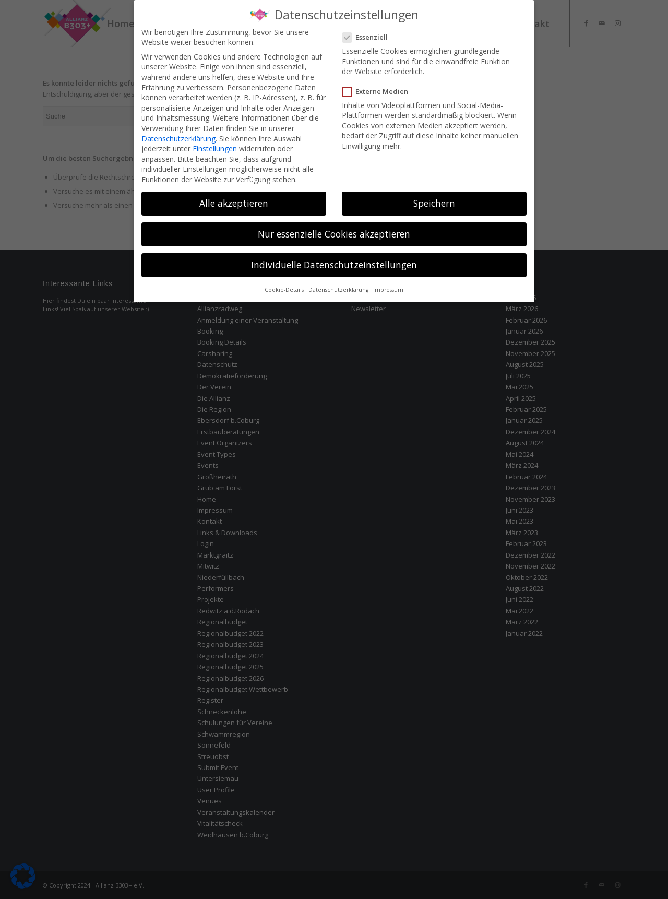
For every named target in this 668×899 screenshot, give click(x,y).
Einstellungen (215, 144)
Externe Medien (379, 86)
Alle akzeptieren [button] (233, 198)
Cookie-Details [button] (284, 284)
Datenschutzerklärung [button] (338, 284)
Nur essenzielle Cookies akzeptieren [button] (334, 229)
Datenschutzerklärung (178, 133)
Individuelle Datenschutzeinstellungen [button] (334, 260)
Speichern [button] (434, 198)
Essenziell (369, 32)
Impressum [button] (388, 284)
